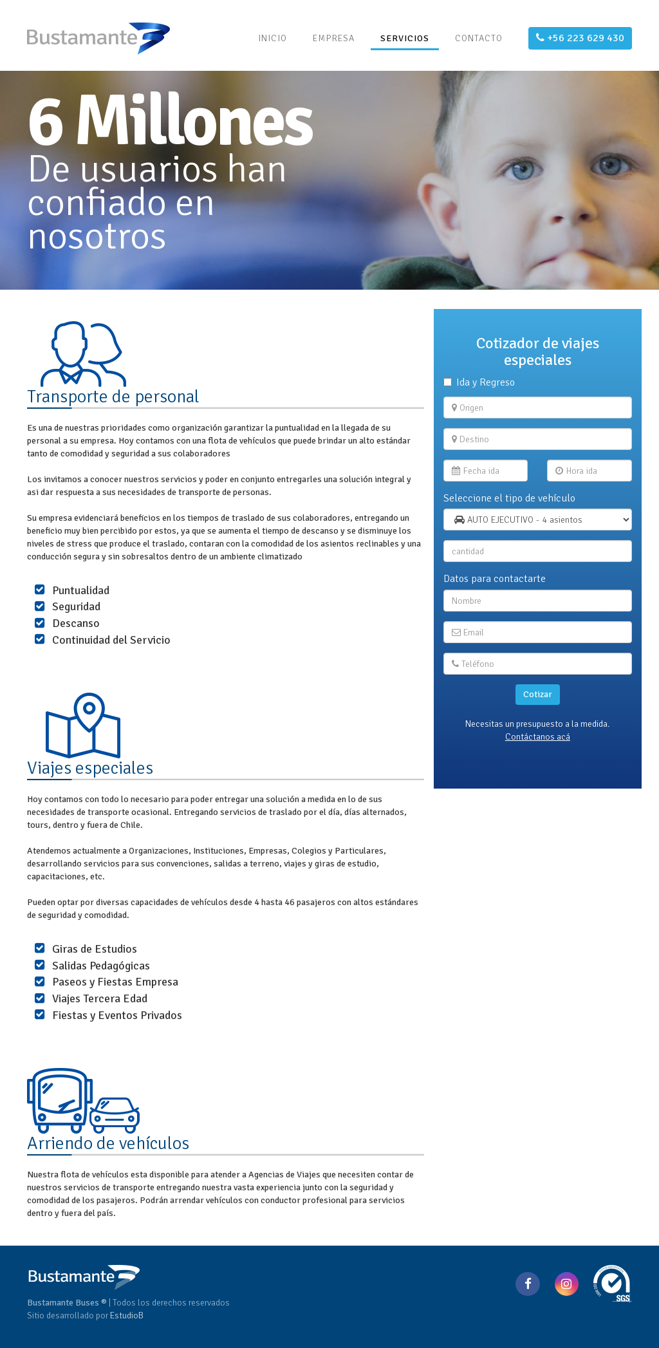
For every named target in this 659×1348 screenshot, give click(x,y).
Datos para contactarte (494, 578)
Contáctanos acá (537, 736)
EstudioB (127, 1315)
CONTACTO (479, 38)
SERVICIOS (404, 38)
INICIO (272, 38)
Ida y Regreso (479, 382)
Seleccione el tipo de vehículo (509, 498)
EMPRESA (334, 38)
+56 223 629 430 (580, 38)
